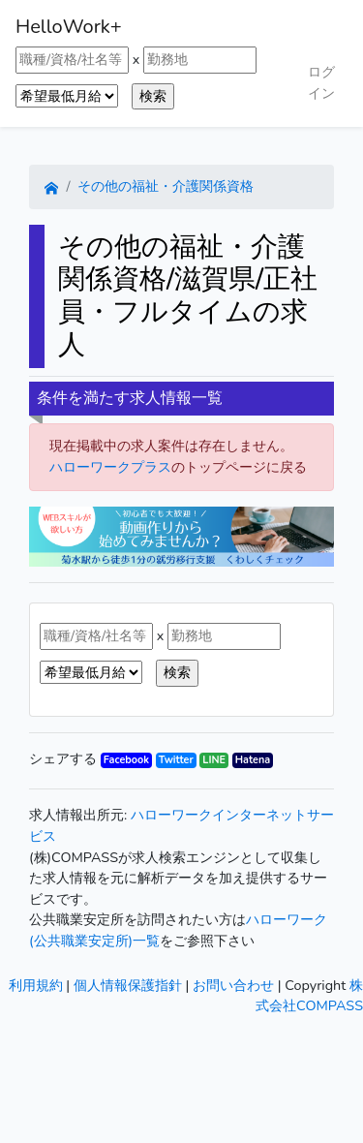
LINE (214, 760)
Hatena (252, 760)
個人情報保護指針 (128, 985)
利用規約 (36, 985)
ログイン (321, 82)
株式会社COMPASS (309, 995)
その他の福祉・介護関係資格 (165, 186)
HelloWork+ (68, 27)
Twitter (176, 760)
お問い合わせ (233, 985)
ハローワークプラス (110, 467)
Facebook (126, 760)
